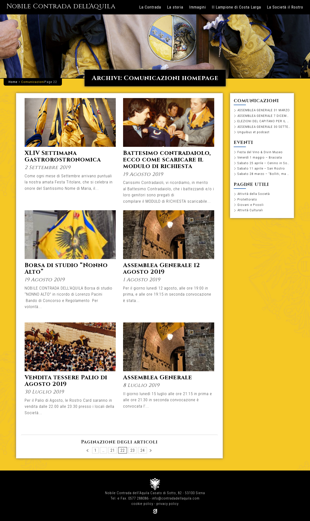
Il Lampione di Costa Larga (236, 7)
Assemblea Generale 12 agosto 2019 (161, 268)
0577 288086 (138, 498)
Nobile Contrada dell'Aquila (61, 6)
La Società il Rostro (285, 7)
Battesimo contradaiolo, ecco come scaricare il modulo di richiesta (167, 159)
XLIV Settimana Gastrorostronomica (63, 156)
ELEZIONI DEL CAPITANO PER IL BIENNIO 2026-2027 (264, 121)
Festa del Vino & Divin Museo (260, 152)
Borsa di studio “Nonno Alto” (66, 268)
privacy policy (167, 504)
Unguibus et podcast (253, 132)
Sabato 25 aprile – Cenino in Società (264, 163)
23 (132, 450)
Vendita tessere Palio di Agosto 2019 (66, 381)
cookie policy (142, 504)
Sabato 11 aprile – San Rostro (261, 168)
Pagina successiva (151, 451)
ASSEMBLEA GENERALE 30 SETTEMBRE (264, 127)
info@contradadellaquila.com (176, 498)
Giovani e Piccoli (250, 205)
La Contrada (150, 7)
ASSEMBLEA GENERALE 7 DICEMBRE (264, 116)
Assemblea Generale (157, 377)
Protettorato (247, 199)
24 (142, 450)
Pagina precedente (88, 451)
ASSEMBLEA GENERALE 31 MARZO (263, 110)
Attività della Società (253, 194)
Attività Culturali (250, 210)
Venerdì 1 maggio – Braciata (259, 157)
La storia (175, 7)
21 (112, 450)
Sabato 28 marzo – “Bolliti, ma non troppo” (264, 174)
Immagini (197, 7)
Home (13, 82)
